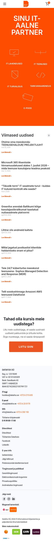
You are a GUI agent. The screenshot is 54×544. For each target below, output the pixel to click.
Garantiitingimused (9, 473)
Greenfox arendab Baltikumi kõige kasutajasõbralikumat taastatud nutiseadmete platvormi (21, 209)
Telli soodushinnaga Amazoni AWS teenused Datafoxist (21, 293)
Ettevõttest (6, 433)
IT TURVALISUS (14, 86)
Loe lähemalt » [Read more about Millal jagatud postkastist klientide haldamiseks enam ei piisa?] (6, 258)
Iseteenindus (7, 455)
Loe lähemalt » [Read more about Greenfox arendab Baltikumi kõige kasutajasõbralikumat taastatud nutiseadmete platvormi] (6, 220)
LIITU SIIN (26, 346)
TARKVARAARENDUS (40, 86)
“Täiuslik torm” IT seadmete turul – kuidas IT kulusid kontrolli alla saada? (25, 187)
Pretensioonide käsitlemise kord (15, 463)
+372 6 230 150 (22, 412)
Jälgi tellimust (7, 459)
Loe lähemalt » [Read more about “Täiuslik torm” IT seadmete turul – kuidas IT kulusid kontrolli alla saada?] (6, 196)
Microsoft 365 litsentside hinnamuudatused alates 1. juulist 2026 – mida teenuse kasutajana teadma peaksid (25, 165)
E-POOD (28, 108)
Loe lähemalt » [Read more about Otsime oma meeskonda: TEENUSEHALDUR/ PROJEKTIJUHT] (6, 152)
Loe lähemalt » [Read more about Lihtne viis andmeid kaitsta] (6, 238)
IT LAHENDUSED (14, 63)
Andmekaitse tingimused (12, 485)
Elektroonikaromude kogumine (14, 477)
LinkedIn (5, 445)
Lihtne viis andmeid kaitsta (17, 230)
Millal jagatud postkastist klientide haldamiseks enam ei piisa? (21, 249)
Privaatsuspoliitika (9, 481)
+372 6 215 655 (26, 395)
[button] (47, 4)
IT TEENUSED (40, 64)
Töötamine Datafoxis (10, 437)
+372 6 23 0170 (23, 404)
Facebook (6, 441)
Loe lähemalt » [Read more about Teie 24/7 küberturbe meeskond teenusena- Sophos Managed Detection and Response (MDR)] (6, 282)
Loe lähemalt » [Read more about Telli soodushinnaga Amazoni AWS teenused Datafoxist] (6, 302)
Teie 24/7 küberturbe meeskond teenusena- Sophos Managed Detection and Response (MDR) (24, 271)
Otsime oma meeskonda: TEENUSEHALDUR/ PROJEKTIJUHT (22, 143)
